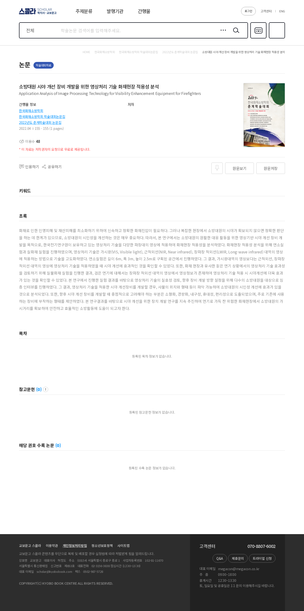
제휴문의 (238, 558)
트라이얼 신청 (262, 558)
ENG (282, 11)
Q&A (219, 558)
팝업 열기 (45, 389)
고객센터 (266, 11)
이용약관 (52, 545)
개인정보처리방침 (75, 545)
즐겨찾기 (276, 37)
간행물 (144, 11)
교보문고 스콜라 (30, 545)
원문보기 (240, 168)
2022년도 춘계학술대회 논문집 (40, 122)
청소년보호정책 (102, 545)
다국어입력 (258, 37)
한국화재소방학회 (31, 110)
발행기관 (115, 11)
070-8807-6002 (261, 546)
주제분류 (84, 11)
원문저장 (271, 168)
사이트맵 (123, 545)
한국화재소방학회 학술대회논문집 (42, 116)
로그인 (248, 11)
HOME (86, 52)
